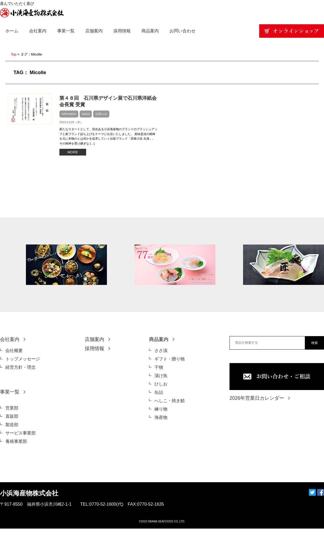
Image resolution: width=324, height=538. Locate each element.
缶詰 (158, 392)
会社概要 (14, 350)
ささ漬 (160, 350)
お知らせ (101, 113)
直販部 (11, 416)
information (69, 113)
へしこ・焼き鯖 (169, 400)
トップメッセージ (22, 359)
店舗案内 (94, 31)
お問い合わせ (182, 31)
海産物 (160, 417)
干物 (158, 367)
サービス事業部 (20, 433)
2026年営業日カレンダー (257, 398)
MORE (73, 152)
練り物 (160, 409)
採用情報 (122, 31)
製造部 (11, 424)
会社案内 (37, 31)
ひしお (160, 384)
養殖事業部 (16, 441)
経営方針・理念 (20, 367)
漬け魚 (160, 375)
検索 (314, 343)
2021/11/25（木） (71, 122)
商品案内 (150, 31)
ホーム (11, 31)
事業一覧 (66, 31)
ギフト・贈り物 (169, 359)
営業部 (11, 408)
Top (13, 54)
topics (86, 113)
